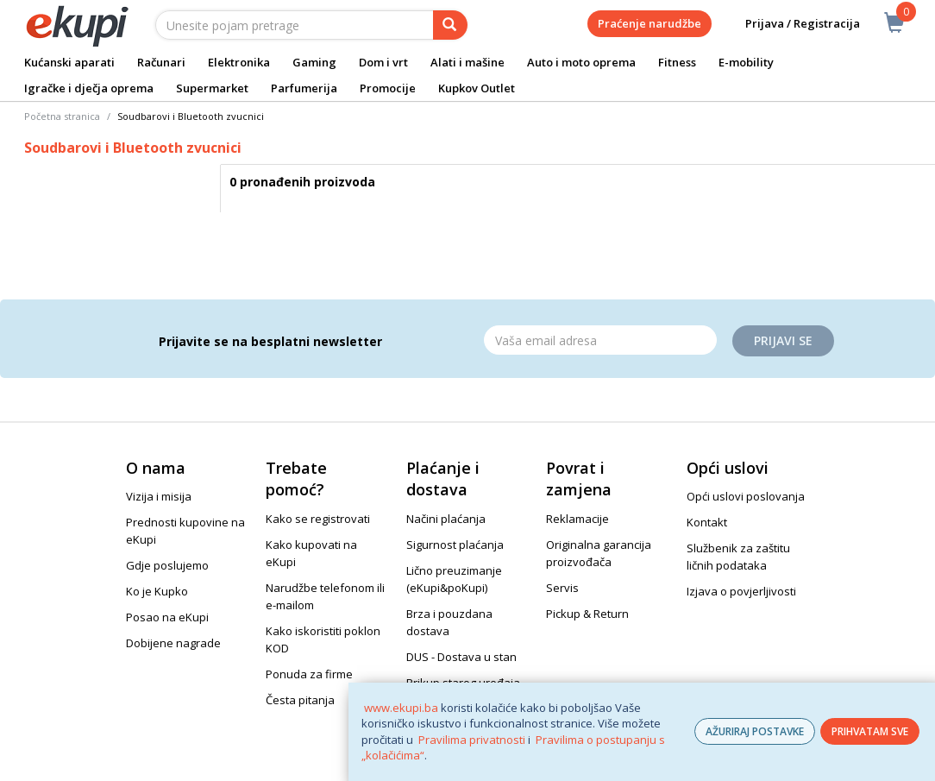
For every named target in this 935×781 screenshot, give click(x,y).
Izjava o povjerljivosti (741, 591)
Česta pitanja (300, 700)
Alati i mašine (467, 62)
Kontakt (707, 522)
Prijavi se (783, 340)
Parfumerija (304, 88)
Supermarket (212, 88)
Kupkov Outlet (476, 88)
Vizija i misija (158, 496)
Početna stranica (62, 116)
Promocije (388, 88)
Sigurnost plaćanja (455, 544)
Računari (161, 62)
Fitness (677, 62)
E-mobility (746, 62)
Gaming (314, 62)
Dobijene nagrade (173, 643)
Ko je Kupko (157, 591)
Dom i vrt (383, 62)
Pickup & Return (587, 613)
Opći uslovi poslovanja (746, 496)
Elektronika (239, 62)
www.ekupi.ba (401, 707)
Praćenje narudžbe (649, 23)
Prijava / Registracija (790, 24)
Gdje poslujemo (167, 565)
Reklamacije (577, 518)
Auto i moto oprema (581, 62)
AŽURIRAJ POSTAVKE (755, 731)
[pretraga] (450, 25)
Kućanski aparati (69, 62)
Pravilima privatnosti (471, 739)
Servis (562, 587)
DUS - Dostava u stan (461, 656)
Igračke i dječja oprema (89, 88)
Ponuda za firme (309, 674)
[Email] (600, 340)
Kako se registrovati (318, 518)
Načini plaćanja (446, 518)
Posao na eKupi (167, 617)
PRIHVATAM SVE (869, 731)
